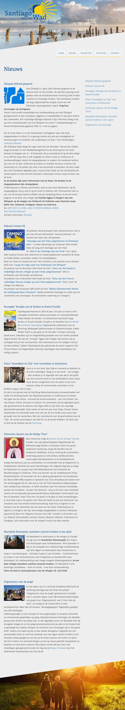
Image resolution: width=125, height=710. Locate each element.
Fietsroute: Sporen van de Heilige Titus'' (26, 434)
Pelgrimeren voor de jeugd (18, 582)
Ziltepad (28, 215)
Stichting (101, 53)
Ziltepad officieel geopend (18, 84)
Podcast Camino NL (15, 226)
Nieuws (72, 53)
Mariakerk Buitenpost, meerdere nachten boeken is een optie (38, 532)
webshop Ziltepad (12, 143)
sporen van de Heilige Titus (62, 439)
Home (61, 53)
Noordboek (73, 322)
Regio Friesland (58, 648)
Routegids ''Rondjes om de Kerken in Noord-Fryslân (32, 307)
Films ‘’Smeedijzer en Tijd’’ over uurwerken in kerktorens (35, 364)
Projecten (86, 53)
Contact (115, 53)
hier (41, 126)
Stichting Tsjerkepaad (31, 325)
